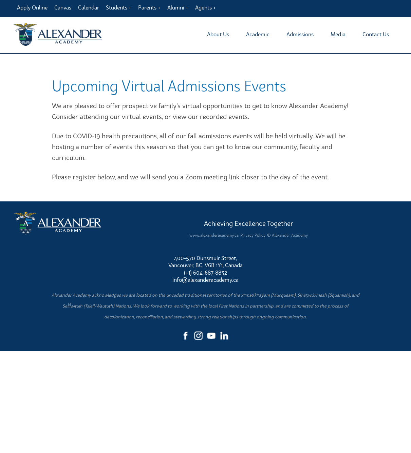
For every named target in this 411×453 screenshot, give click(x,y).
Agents (203, 7)
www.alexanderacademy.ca (214, 336)
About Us (218, 34)
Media (338, 34)
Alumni (175, 7)
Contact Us (375, 34)
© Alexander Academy (287, 336)
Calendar (88, 7)
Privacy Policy (252, 336)
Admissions (300, 34)
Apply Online (32, 7)
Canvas (62, 7)
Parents (147, 7)
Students (116, 7)
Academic (257, 34)
